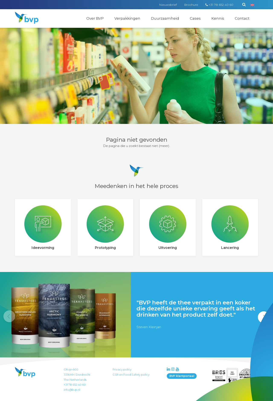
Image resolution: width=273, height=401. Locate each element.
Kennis (217, 18)
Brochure (191, 5)
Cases (195, 18)
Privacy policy (122, 369)
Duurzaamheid (165, 18)
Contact (242, 18)
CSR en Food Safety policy (131, 374)
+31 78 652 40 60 (221, 5)
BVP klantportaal (181, 375)
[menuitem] (252, 4)
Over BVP (95, 18)
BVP (24, 14)
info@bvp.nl (72, 389)
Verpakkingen (127, 18)
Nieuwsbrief (168, 5)
